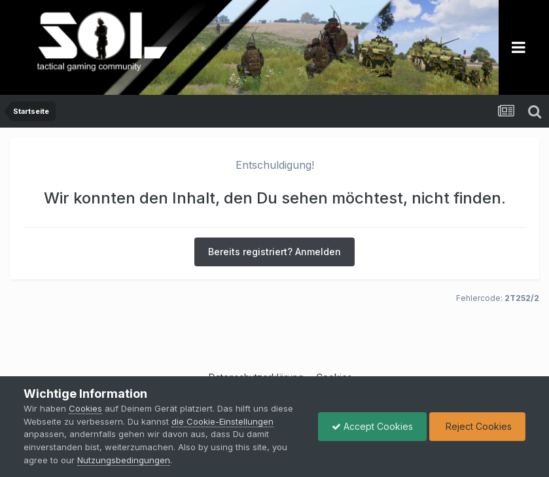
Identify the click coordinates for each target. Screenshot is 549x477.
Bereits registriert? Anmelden (274, 251)
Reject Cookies (477, 426)
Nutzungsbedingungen (123, 460)
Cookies (85, 408)
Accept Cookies (372, 426)
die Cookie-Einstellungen (222, 421)
